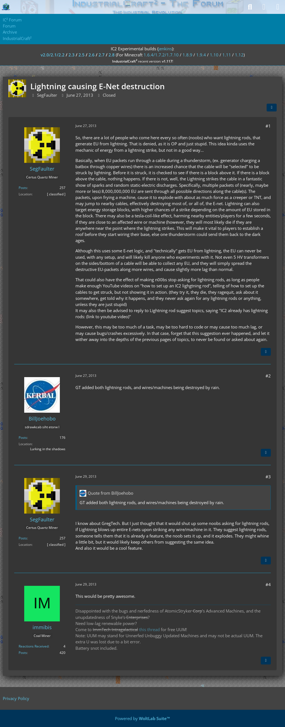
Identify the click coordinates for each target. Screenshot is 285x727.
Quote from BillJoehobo (110, 493)
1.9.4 (201, 55)
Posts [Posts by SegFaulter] (23, 187)
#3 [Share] (268, 476)
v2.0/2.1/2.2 (53, 55)
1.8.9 (187, 55)
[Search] (249, 7)
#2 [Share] (268, 376)
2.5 (81, 55)
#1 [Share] (268, 126)
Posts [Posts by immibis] (23, 652)
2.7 (102, 55)
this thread (149, 629)
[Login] (263, 7)
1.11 (226, 55)
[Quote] (266, 352)
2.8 (112, 55)
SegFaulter (47, 95)
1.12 (239, 55)
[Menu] (277, 7)
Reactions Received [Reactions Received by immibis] (33, 646)
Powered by (142, 718)
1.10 (214, 55)
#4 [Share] (268, 584)
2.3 (71, 55)
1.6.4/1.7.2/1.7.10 (161, 55)
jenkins (165, 48)
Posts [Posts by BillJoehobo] (23, 437)
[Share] (272, 107)
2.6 (92, 55)
